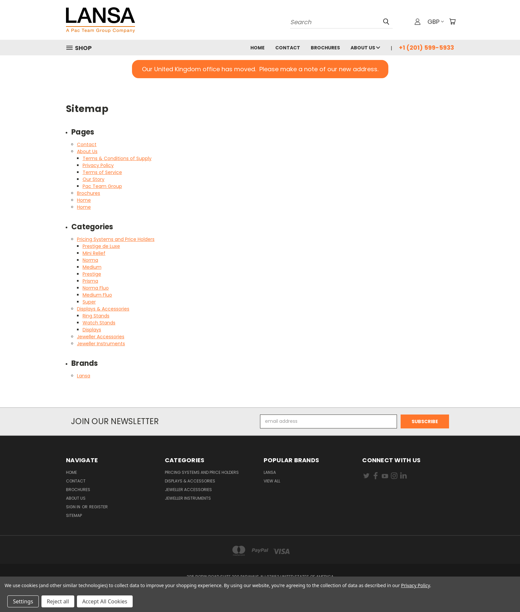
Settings (23, 601)
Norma (90, 260)
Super (89, 302)
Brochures (325, 47)
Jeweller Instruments (101, 343)
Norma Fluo (96, 288)
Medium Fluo (97, 295)
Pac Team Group (102, 186)
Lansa (83, 375)
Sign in (73, 507)
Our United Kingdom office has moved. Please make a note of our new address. (260, 69)
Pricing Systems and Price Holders (116, 239)
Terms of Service (102, 172)
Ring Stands (96, 315)
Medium (92, 267)
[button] (260, 69)
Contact (287, 47)
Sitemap (74, 515)
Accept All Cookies (104, 601)
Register (98, 507)
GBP (435, 22)
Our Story (93, 179)
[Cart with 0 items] (452, 21)
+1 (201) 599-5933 (426, 47)
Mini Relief (94, 253)
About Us (365, 47)
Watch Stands (99, 322)
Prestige (92, 274)
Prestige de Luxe (101, 246)
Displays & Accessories (103, 309)
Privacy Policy (98, 165)
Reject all (58, 601)
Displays (92, 329)
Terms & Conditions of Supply (117, 158)
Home (257, 47)
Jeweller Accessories (100, 336)
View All (272, 481)
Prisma (90, 281)
